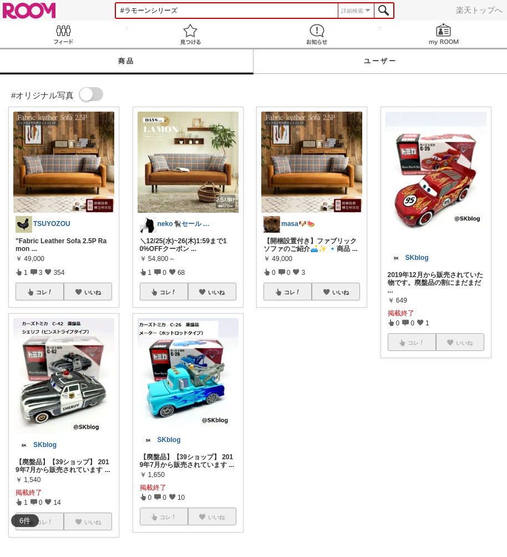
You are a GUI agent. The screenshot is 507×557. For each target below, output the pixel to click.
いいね (92, 292)
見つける (190, 34)
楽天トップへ (479, 10)
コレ (44, 292)
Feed (63, 34)
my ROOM (444, 34)
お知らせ (317, 34)
